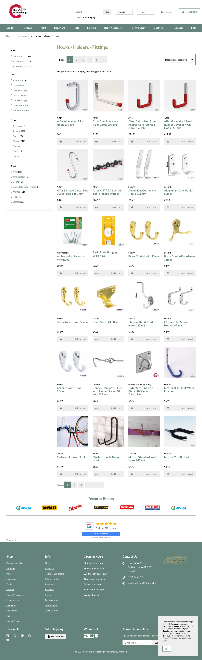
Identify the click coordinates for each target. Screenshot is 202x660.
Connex (17, 181)
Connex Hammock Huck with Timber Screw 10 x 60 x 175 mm (107, 391)
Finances (49, 589)
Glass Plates (19, 105)
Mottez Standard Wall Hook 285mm (142, 458)
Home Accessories (114, 27)
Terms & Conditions (54, 573)
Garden (10, 27)
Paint (43, 27)
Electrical (158, 27)
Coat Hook (18, 90)
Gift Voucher (51, 605)
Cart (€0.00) (189, 11)
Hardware (59, 27)
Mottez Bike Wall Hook (71, 457)
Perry (16, 196)
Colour (14, 120)
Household (177, 27)
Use (13, 75)
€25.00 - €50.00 (21, 66)
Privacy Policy (52, 579)
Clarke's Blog (51, 610)
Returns (49, 594)
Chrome (17, 141)
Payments (50, 584)
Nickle (16, 156)
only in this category (84, 17)
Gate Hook (18, 100)
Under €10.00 (20, 56)
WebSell (123, 651)
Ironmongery (138, 27)
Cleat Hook (19, 85)
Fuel (193, 27)
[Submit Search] (107, 12)
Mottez (17, 191)
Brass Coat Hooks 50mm (143, 256)
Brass (16, 136)
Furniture (27, 27)
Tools (76, 27)
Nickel (16, 151)
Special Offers (13, 621)
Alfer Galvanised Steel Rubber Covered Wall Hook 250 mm (178, 124)
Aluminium (18, 126)
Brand (13, 166)
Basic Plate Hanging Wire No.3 (105, 254)
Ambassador (19, 176)
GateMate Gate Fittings (25, 186)
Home (9, 36)
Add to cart (72, 141)
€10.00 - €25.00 (21, 61)
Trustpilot (11, 540)
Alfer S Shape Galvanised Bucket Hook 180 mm (72, 192)
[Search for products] (88, 11)
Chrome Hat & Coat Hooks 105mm (176, 323)
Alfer (15, 171)
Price (13, 50)
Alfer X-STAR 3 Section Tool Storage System (107, 192)
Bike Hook (18, 80)
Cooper (17, 146)
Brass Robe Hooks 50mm (72, 322)
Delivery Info (51, 600)
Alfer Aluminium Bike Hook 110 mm (70, 123)
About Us (49, 568)
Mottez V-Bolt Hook (176, 457)
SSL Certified (56, 636)
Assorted (17, 131)
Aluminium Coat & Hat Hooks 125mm (142, 192)
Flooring (91, 27)
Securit (16, 201)
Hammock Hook (21, 110)
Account (166, 11)
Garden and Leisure (15, 563)
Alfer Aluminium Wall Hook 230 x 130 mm (106, 123)
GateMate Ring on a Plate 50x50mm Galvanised (140, 391)
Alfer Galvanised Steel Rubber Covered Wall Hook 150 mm (142, 124)
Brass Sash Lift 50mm (106, 322)
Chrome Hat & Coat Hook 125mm (140, 323)
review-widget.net (105, 537)
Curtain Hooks (20, 95)
